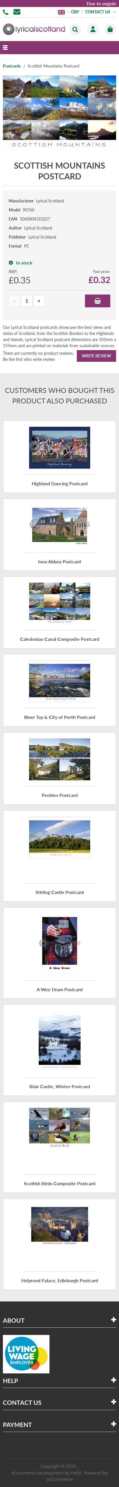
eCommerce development (37, 1473)
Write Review (96, 355)
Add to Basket (97, 300)
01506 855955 (6, 11)
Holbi (76, 1473)
